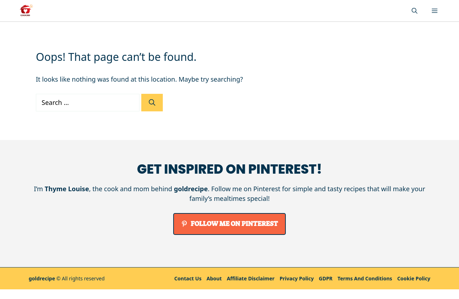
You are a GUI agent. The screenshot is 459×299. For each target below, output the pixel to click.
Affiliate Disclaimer (250, 278)
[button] (414, 10)
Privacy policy (297, 278)
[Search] (152, 102)
